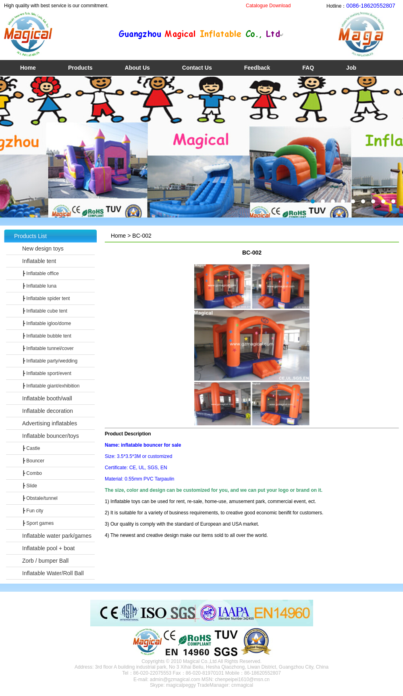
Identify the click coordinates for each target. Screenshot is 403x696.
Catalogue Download (268, 5)
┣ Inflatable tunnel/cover (48, 348)
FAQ (308, 67)
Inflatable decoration (47, 411)
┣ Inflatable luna (39, 286)
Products (80, 67)
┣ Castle (31, 448)
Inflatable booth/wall (47, 398)
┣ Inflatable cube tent (44, 311)
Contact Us (197, 67)
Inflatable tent (39, 261)
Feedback (257, 67)
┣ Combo (32, 473)
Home (28, 67)
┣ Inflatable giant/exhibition (50, 386)
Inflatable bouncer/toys (50, 436)
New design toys (43, 248)
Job (351, 67)
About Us (137, 67)
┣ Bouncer (33, 461)
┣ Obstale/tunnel (40, 498)
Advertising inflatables (49, 423)
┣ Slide (29, 486)
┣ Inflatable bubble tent (46, 336)
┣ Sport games (38, 523)
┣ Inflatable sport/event (46, 373)
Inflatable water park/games (56, 535)
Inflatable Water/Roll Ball (53, 573)
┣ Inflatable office (40, 273)
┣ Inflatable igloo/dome (46, 323)
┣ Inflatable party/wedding (49, 361)
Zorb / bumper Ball (45, 560)
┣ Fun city (32, 511)
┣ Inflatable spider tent (46, 298)
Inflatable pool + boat (48, 548)
